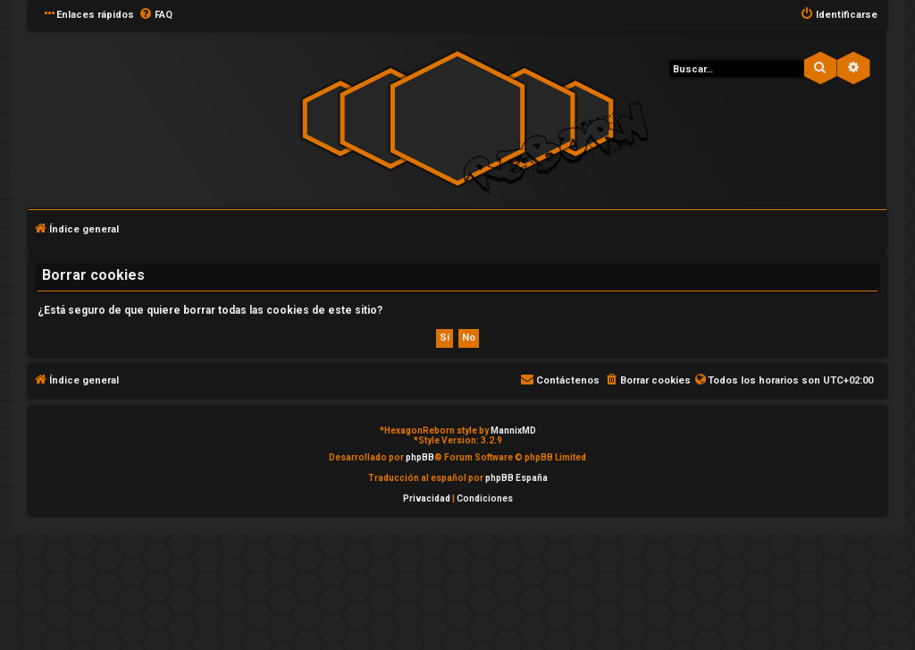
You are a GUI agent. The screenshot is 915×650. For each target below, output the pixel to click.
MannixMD (513, 430)
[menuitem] (155, 15)
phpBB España (516, 478)
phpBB (420, 457)
